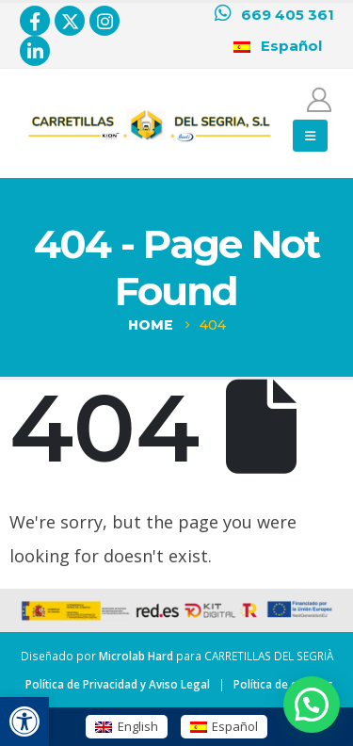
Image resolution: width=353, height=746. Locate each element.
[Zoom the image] (150, 113)
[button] (24, 721)
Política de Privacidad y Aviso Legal (117, 683)
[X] (70, 21)
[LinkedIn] (35, 51)
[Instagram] (104, 21)
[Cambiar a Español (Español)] (224, 726)
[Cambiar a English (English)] (126, 726)
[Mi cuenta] (319, 100)
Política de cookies (283, 683)
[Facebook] (35, 21)
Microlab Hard (136, 655)
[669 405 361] (274, 15)
